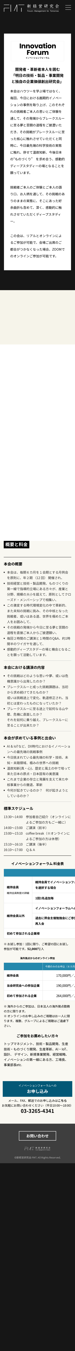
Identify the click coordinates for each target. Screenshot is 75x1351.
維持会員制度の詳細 (18, 893)
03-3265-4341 (37, 1111)
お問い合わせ (37, 1135)
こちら (62, 1100)
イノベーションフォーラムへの (37, 1089)
